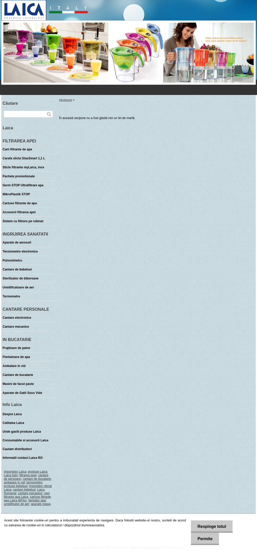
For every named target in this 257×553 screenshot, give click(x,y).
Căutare (10, 103)
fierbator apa (36, 500)
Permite (205, 539)
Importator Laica (15, 471)
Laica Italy (11, 475)
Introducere (65, 100)
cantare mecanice (30, 493)
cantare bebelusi (24, 489)
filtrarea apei (28, 475)
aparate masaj (40, 504)
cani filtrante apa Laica (27, 495)
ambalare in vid (14, 482)
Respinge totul (211, 526)
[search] (48, 114)
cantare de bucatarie (37, 479)
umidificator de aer (16, 504)
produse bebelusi (15, 486)
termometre (34, 482)
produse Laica (37, 471)
